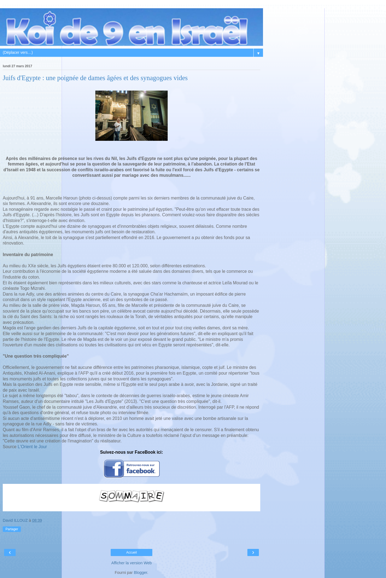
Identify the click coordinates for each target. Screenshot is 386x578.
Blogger (140, 572)
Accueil (131, 552)
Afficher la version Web (131, 563)
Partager (11, 529)
